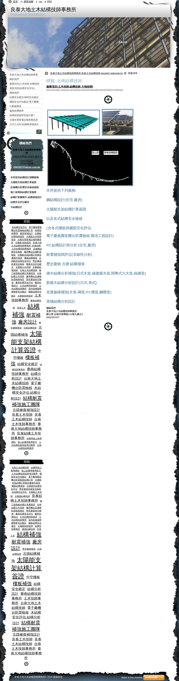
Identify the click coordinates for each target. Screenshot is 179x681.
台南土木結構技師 (28, 270)
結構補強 (29, 534)
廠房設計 (27, 322)
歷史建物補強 (28, 549)
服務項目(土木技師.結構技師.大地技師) (69, 86)
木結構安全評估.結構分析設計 (26, 393)
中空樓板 (33, 577)
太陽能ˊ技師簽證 (23, 242)
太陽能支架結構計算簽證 (26, 341)
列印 (49, 1)
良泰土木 (21, 308)
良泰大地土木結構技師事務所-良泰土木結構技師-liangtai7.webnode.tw (86, 73)
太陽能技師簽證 (25, 296)
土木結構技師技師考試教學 (25, 473)
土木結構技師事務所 (21, 249)
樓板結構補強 (30, 258)
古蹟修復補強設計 (26, 410)
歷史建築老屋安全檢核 (30, 489)
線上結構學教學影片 (27, 442)
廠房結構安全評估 (24, 282)
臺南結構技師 (28, 529)
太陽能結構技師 (22, 496)
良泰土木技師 (22, 415)
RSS (40, 1)
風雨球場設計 (26, 233)
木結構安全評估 (19, 227)
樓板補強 (22, 583)
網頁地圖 (28, 1)
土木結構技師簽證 (28, 285)
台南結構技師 (30, 328)
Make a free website (132, 677)
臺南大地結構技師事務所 (26, 428)
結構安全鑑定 (27, 364)
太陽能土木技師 (23, 267)
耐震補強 (21, 542)
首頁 (15, 1)
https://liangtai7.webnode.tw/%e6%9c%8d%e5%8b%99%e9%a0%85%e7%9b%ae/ (84, 90)
